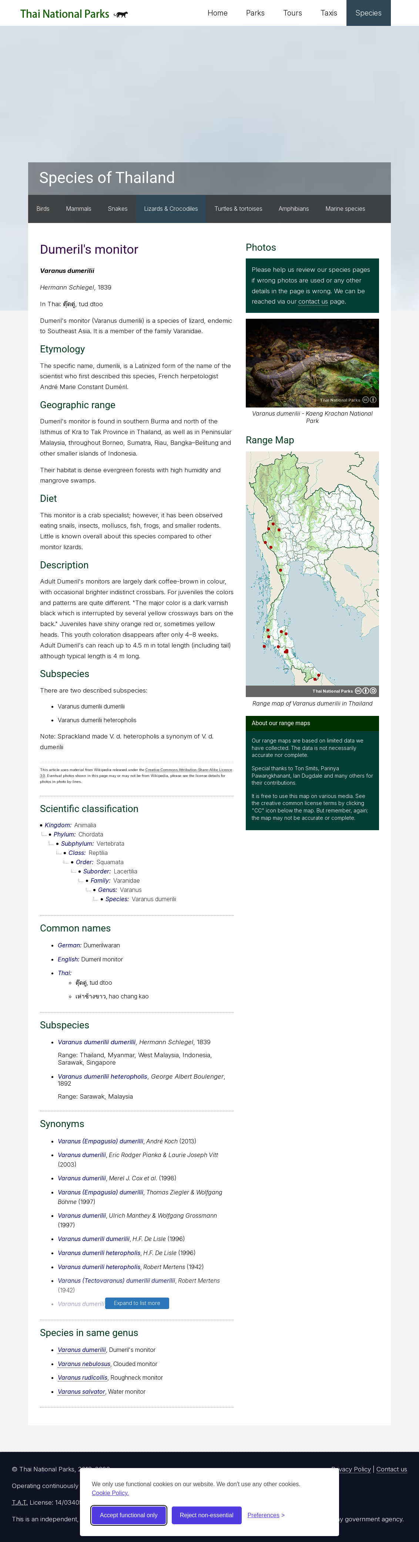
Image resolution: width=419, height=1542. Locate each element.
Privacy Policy (351, 1469)
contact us (313, 301)
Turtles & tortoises (238, 208)
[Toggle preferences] (266, 1515)
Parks (255, 13)
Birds (43, 208)
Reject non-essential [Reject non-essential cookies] (207, 1515)
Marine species (345, 208)
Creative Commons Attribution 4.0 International (369, 399)
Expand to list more (137, 1303)
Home (218, 13)
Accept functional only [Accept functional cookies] (129, 1515)
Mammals (78, 208)
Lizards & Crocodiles (171, 208)
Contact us (391, 1469)
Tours (292, 13)
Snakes (118, 208)
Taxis (329, 13)
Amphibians (294, 208)
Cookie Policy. (110, 1493)
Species (369, 13)
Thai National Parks (74, 16)
